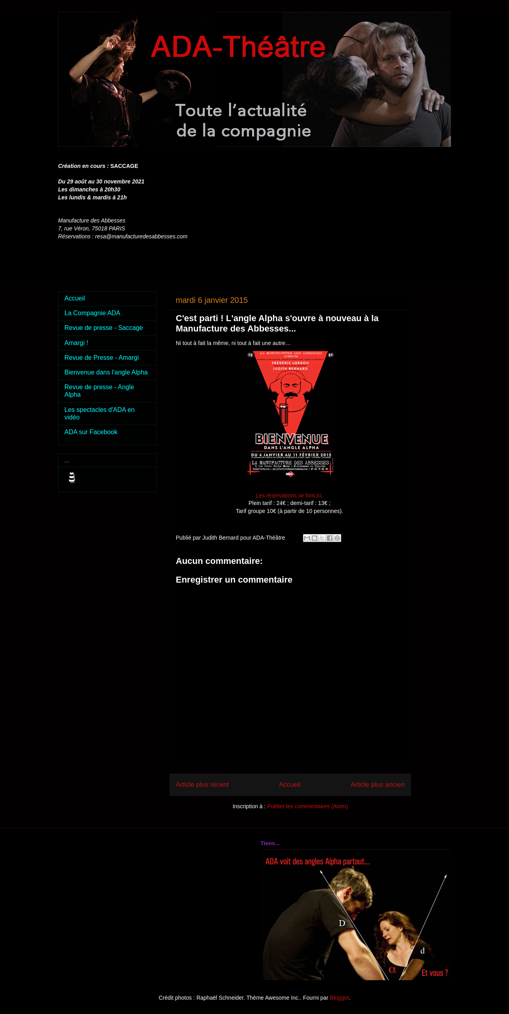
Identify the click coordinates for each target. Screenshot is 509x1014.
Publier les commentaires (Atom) (307, 806)
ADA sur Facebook (90, 432)
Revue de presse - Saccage (103, 327)
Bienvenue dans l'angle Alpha (106, 372)
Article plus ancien (378, 784)
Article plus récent (202, 784)
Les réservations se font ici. (290, 495)
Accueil (290, 784)
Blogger (339, 997)
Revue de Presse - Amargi (101, 357)
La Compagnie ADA (92, 313)
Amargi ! (76, 342)
